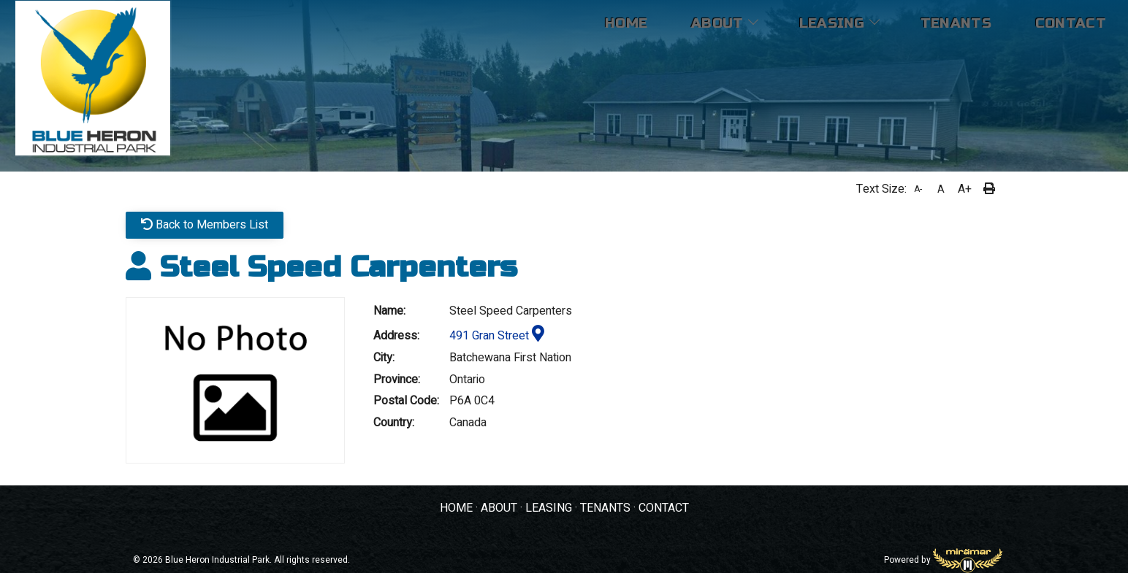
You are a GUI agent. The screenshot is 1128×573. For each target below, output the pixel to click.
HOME (456, 508)
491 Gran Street (496, 336)
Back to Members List (204, 225)
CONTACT (664, 508)
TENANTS (605, 508)
